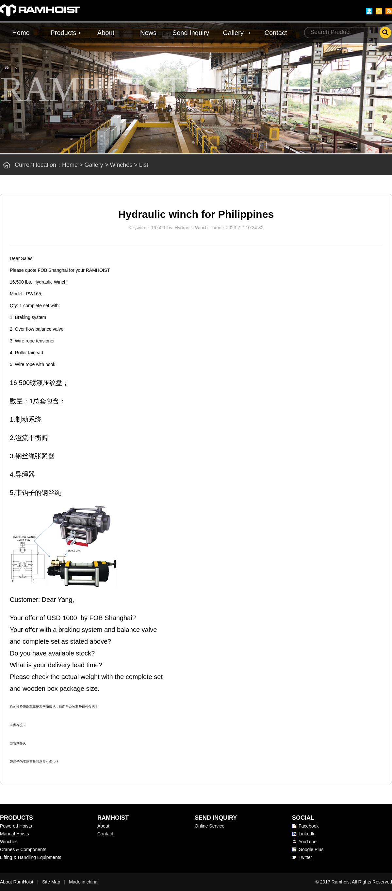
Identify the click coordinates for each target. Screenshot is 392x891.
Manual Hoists (14, 833)
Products (63, 32)
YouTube (308, 841)
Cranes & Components (23, 849)
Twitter (305, 857)
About (105, 32)
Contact (276, 32)
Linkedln (307, 833)
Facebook (308, 826)
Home (20, 32)
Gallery (233, 32)
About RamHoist (16, 881)
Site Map (51, 881)
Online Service (209, 826)
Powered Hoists (16, 826)
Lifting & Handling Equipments (30, 857)
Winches (121, 165)
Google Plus (311, 849)
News (148, 32)
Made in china (83, 881)
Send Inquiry (190, 32)
